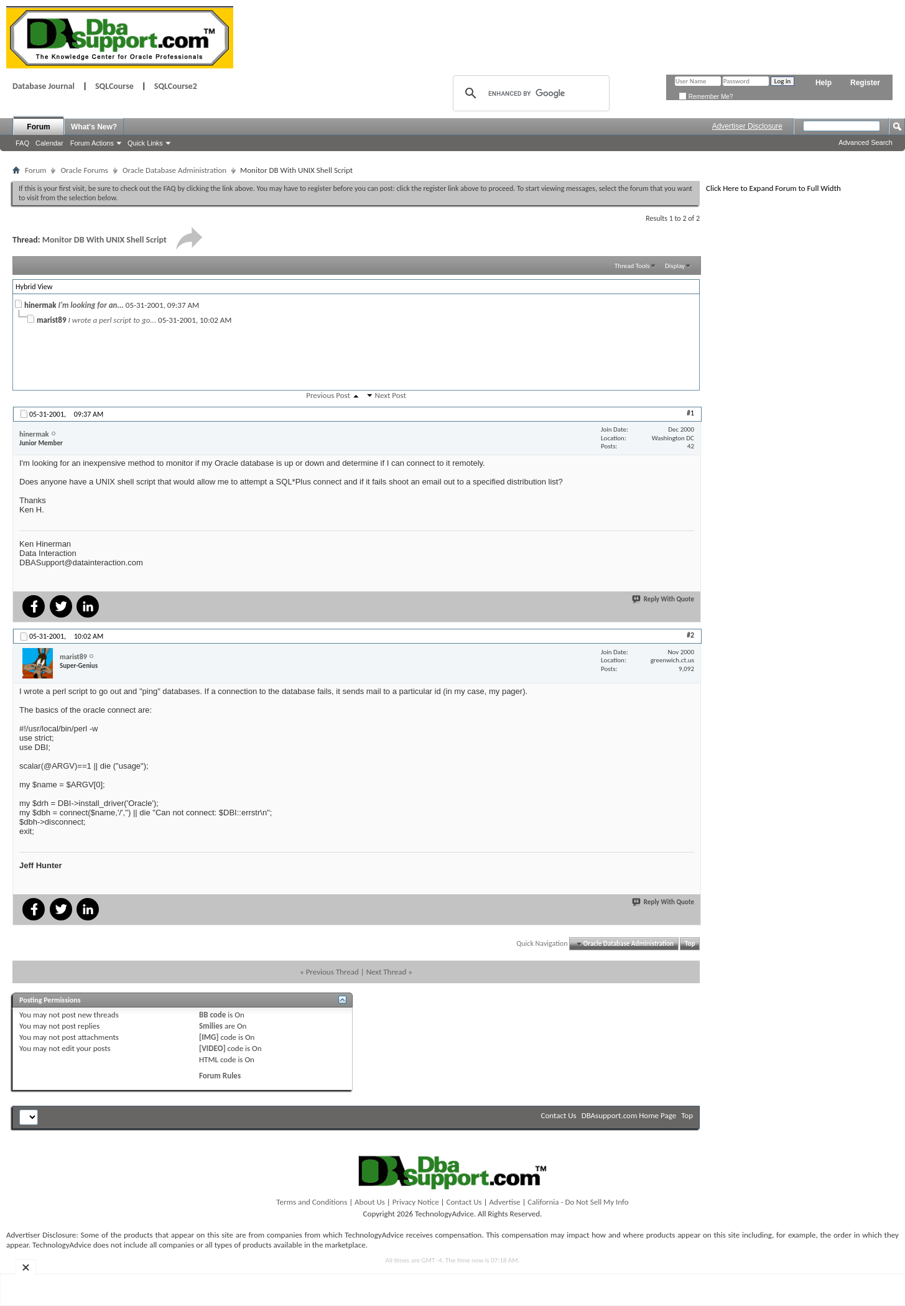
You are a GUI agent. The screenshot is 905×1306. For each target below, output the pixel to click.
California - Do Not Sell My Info (577, 1201)
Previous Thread (332, 971)
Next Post (390, 395)
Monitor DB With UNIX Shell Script (104, 239)
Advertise (505, 1201)
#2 (690, 635)
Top (690, 944)
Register (865, 82)
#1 (690, 413)
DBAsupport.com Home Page (629, 1115)
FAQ (22, 143)
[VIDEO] (212, 1048)
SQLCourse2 (175, 86)
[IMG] (209, 1037)
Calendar (49, 143)
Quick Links (145, 143)
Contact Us (559, 1115)
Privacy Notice (415, 1201)
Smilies (211, 1025)
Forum (38, 127)
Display (675, 266)
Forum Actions (92, 143)
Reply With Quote (663, 599)
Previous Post (328, 395)
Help (823, 82)
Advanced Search (865, 142)
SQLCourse (114, 86)
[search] (529, 93)
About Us (370, 1201)
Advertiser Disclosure (747, 126)
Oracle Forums (84, 170)
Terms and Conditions (311, 1201)
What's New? (94, 127)
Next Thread (386, 971)
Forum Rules (220, 1075)
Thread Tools (632, 266)
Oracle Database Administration (174, 170)
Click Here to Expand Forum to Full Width (773, 188)
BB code (212, 1014)
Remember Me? (706, 96)
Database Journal (43, 86)
